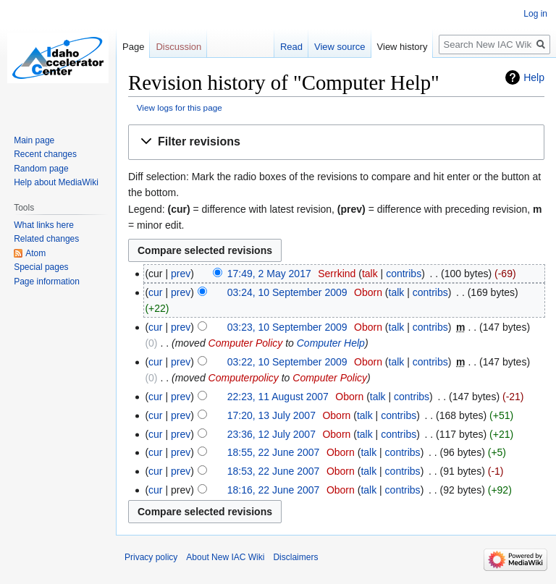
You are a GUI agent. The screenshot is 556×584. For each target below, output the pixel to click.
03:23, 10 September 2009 (287, 327)
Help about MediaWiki (56, 182)
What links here (44, 225)
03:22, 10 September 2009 (287, 362)
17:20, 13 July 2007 (271, 415)
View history (402, 46)
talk (370, 273)
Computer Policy (245, 343)
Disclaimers (295, 557)
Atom (35, 253)
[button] (336, 142)
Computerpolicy (243, 378)
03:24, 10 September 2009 (287, 292)
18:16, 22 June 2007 (273, 490)
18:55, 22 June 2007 (273, 452)
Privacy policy (151, 557)
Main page (34, 140)
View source (340, 46)
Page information (47, 281)
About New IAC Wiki (225, 557)
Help (533, 77)
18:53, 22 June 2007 (273, 471)
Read (291, 46)
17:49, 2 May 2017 (269, 273)
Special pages (41, 267)
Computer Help (331, 343)
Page (133, 46)
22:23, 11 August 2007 (278, 396)
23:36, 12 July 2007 (271, 434)
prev (180, 273)
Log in (535, 14)
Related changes (46, 239)
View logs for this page (179, 107)
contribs (403, 273)
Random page (41, 169)
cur (155, 292)
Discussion (178, 46)
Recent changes (45, 154)
